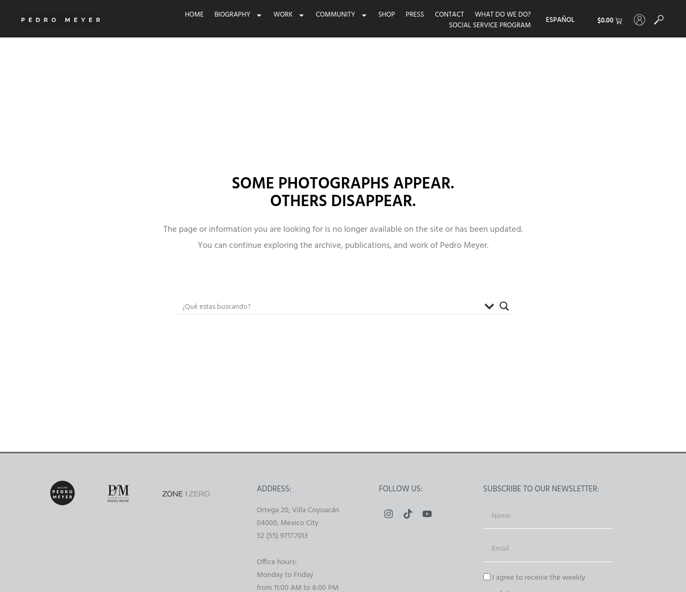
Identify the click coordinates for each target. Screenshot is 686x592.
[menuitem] (557, 20)
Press (411, 15)
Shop (383, 15)
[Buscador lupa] (504, 306)
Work (286, 15)
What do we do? (499, 15)
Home (190, 15)
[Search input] (330, 306)
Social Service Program (486, 25)
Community (338, 15)
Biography (235, 15)
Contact (445, 15)
